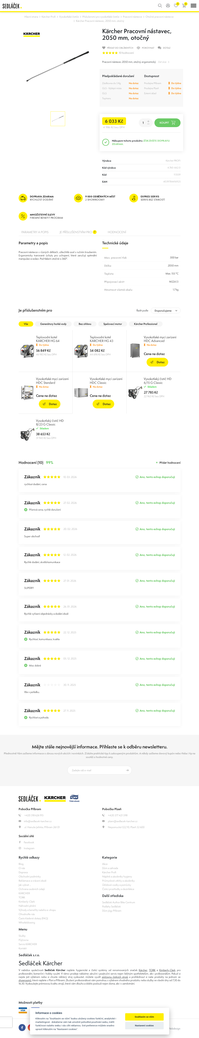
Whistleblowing (27, 922)
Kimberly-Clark (27, 901)
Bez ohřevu (85, 324)
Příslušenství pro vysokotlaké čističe (100, 16)
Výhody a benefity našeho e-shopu (37, 910)
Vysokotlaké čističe (69, 16)
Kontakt (23, 948)
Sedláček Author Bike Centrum (118, 902)
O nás (22, 868)
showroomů (25, 980)
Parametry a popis (35, 232)
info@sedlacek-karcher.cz (35, 821)
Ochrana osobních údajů (32, 889)
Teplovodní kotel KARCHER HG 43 (101, 339)
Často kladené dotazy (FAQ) (33, 918)
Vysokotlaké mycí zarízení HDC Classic (106, 380)
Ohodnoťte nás (27, 914)
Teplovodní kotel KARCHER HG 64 (48, 339)
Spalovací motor (112, 324)
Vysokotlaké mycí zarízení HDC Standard (52, 380)
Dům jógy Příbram (111, 910)
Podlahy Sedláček (111, 906)
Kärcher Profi (49, 16)
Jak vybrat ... (25, 884)
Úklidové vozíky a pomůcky (116, 884)
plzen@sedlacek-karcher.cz (119, 821)
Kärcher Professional (145, 324)
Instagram (26, 848)
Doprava (23, 872)
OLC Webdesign (171, 1028)
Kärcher (143, 970)
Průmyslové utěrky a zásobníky (118, 880)
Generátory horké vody (53, 324)
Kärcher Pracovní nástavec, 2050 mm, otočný (100, 20)
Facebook (26, 842)
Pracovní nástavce (132, 16)
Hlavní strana (31, 16)
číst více (162, 61)
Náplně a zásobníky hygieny (117, 876)
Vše (26, 324)
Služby (22, 935)
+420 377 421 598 (114, 815)
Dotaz (157, 362)
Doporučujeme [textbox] (163, 310)
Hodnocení (117, 232)
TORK (22, 897)
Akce (105, 864)
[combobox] (166, 310)
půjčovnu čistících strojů (115, 977)
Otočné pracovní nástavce (160, 16)
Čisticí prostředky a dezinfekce (118, 889)
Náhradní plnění (27, 905)
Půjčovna (23, 940)
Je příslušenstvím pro (78, 232)
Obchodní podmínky (30, 876)
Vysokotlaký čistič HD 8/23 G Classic (50, 422)
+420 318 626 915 (31, 815)
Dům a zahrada (110, 868)
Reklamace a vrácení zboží (32, 880)
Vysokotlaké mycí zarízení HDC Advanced (160, 339)
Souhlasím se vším (144, 1017)
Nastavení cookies (144, 1025)
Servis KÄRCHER (28, 944)
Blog (21, 864)
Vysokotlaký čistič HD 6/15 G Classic (157, 380)
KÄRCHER (24, 893)
